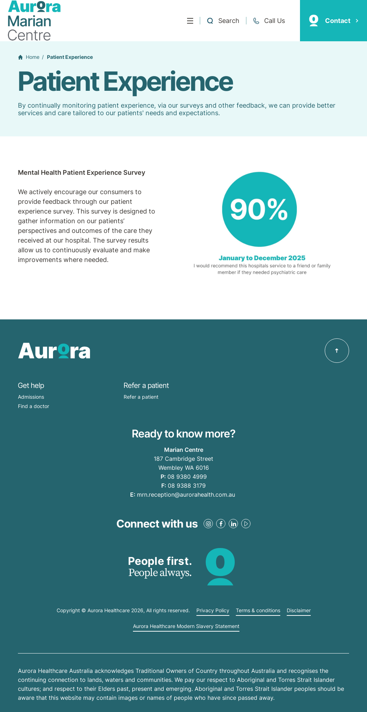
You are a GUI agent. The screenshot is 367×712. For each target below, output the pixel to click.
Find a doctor (33, 406)
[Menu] (190, 20)
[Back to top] (337, 350)
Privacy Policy (212, 610)
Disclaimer (299, 610)
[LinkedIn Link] (233, 523)
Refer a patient (141, 397)
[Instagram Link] (208, 523)
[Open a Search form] (223, 21)
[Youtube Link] (246, 523)
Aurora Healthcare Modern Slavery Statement (186, 626)
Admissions (31, 397)
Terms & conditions (258, 610)
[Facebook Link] (220, 523)
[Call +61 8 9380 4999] (269, 21)
